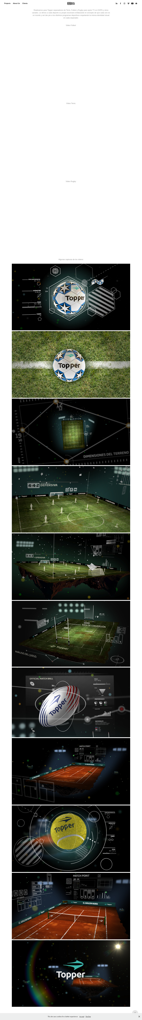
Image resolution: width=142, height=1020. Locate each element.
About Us (16, 3)
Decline (88, 1016)
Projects (7, 3)
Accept (81, 1016)
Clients (25, 3)
